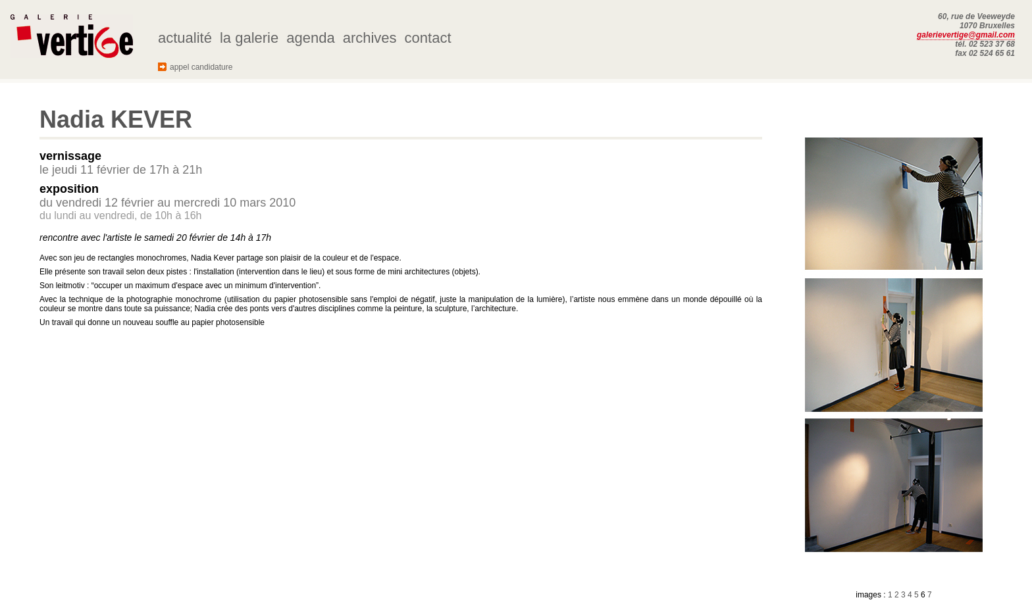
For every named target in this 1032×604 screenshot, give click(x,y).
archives (370, 38)
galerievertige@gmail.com (966, 34)
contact (428, 38)
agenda (310, 38)
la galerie (249, 38)
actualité (185, 38)
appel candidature (201, 67)
